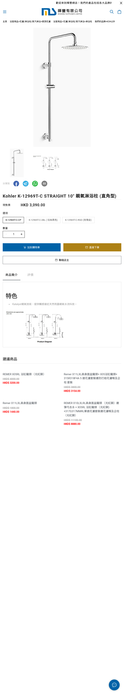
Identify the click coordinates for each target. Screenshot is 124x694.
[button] (16, 184)
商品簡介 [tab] (11, 275)
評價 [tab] (30, 275)
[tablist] (62, 275)
